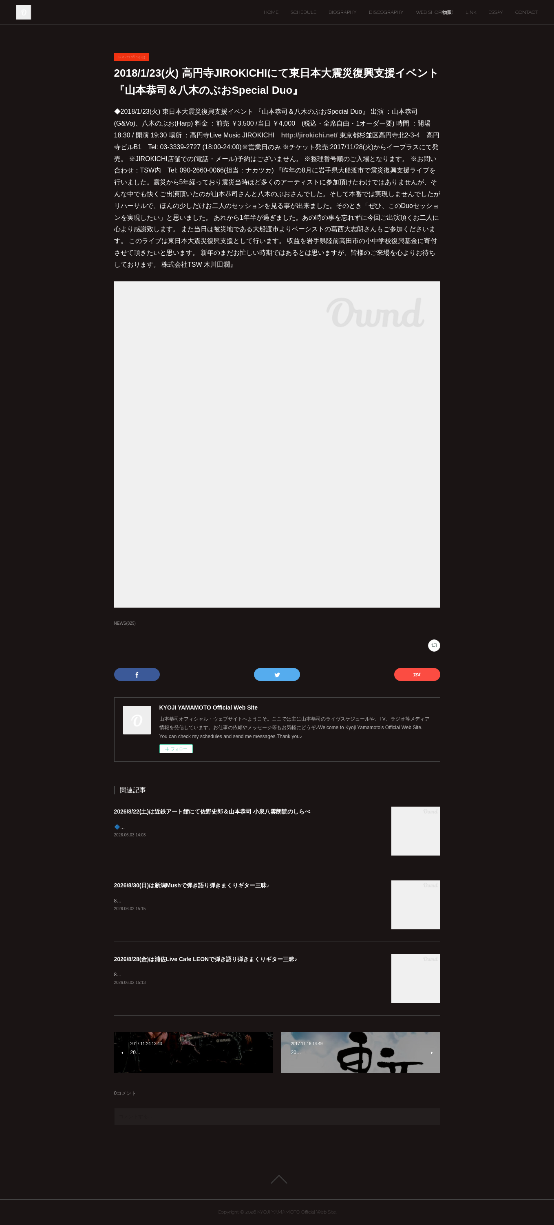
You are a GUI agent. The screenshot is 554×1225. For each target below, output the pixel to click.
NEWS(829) (125, 623)
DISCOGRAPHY (386, 12)
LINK (471, 12)
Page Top (277, 1179)
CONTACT (526, 12)
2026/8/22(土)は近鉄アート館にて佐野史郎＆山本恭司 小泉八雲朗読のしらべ (212, 811)
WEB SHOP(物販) (434, 12)
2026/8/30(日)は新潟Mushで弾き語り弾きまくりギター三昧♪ (191, 885)
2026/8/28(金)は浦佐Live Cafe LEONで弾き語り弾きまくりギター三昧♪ (206, 959)
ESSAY (495, 12)
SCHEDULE (303, 12)
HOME (271, 12)
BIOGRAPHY (343, 12)
